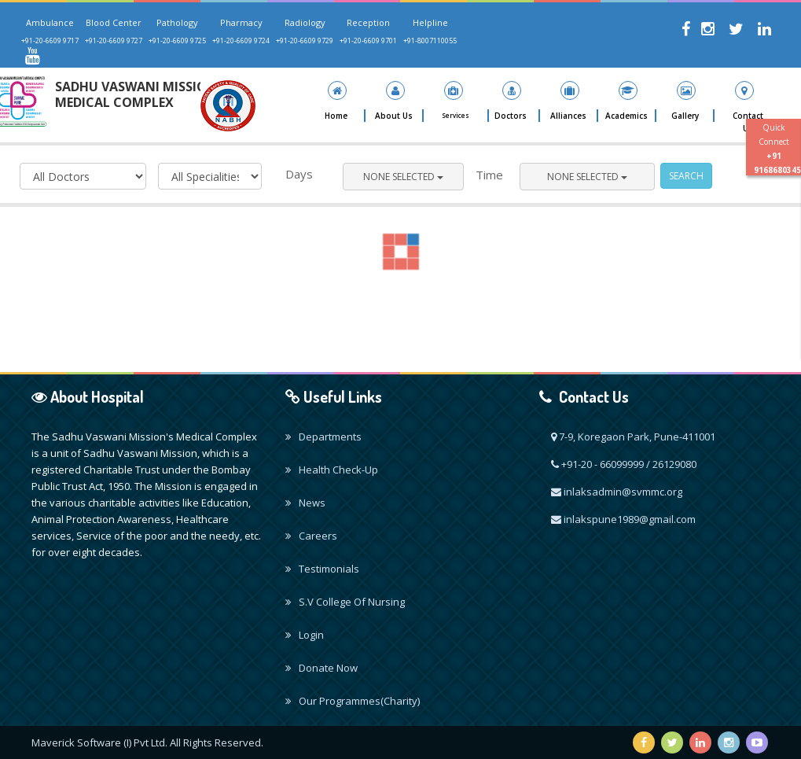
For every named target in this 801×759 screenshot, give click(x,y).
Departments (323, 436)
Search (686, 175)
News (305, 503)
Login (304, 635)
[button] (395, 101)
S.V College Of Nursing (345, 602)
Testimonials (322, 569)
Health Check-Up (331, 469)
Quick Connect (777, 148)
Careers (311, 536)
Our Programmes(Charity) (352, 701)
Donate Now (321, 668)
